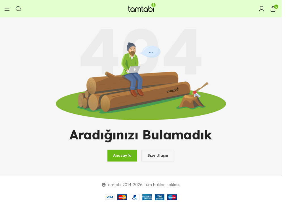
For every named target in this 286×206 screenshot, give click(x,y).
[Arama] (18, 8)
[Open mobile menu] (7, 8)
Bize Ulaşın (157, 155)
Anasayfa (122, 155)
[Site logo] (141, 8)
